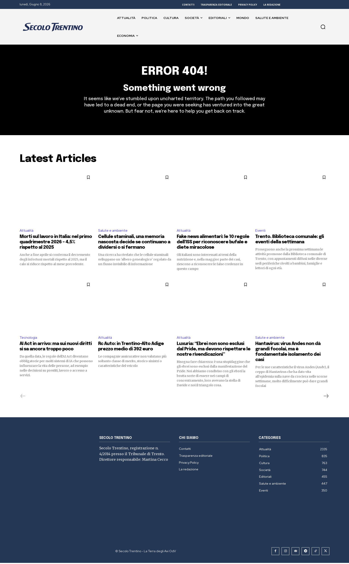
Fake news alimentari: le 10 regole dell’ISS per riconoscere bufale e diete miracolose (213, 243)
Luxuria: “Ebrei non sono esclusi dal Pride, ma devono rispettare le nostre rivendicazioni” (213, 350)
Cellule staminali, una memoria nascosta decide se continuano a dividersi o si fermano (134, 243)
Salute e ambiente (113, 231)
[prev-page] (23, 397)
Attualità (27, 231)
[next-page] (325, 397)
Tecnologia (29, 338)
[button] (323, 26)
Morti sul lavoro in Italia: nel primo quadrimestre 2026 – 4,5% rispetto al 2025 (56, 243)
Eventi (260, 231)
